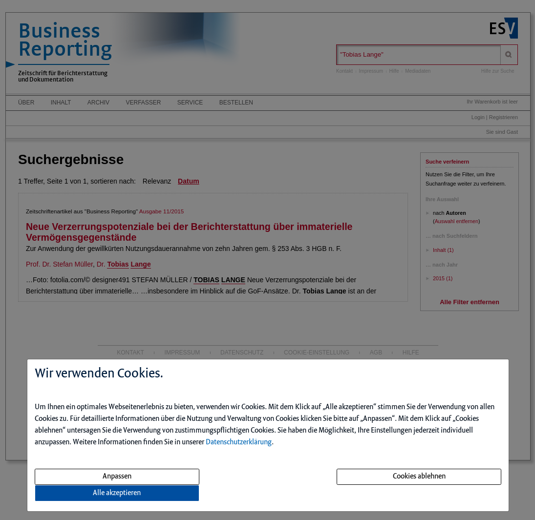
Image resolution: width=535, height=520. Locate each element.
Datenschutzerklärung (239, 442)
